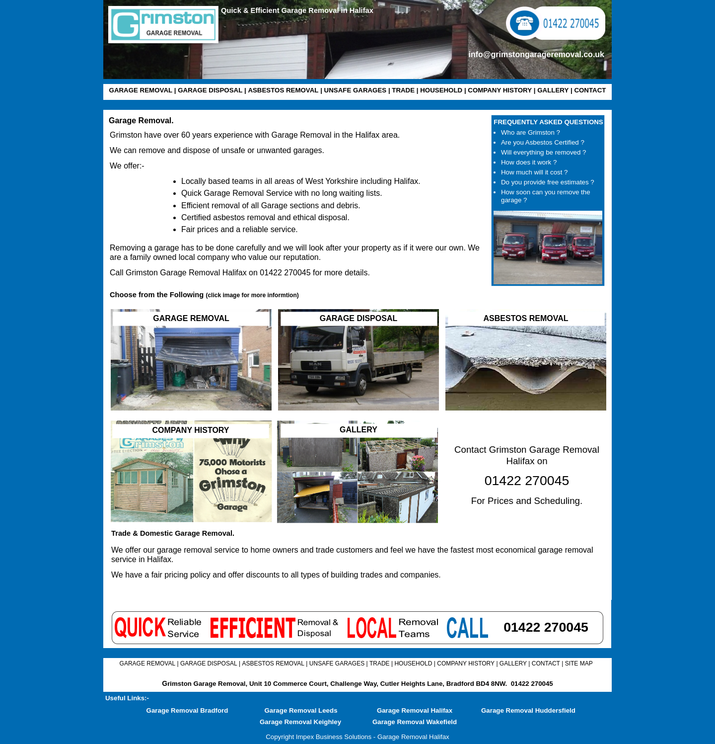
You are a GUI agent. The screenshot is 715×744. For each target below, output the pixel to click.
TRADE (403, 90)
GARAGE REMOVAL (141, 90)
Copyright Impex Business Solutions (318, 737)
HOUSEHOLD (441, 90)
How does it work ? (529, 162)
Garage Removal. (141, 120)
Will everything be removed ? (543, 152)
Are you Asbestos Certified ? (542, 142)
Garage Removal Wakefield (414, 722)
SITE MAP (579, 663)
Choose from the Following (204, 295)
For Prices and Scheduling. (526, 501)
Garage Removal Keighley (300, 722)
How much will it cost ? (534, 172)
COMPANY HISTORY (500, 90)
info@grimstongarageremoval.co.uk (536, 54)
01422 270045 (532, 683)
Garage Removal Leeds (300, 710)
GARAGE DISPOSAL (210, 90)
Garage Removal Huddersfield (528, 710)
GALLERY (553, 90)
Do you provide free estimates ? (547, 182)
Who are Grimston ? (530, 132)
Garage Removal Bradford (187, 710)
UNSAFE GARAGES (355, 90)
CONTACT (590, 90)
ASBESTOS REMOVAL (283, 90)
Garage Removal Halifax (414, 710)
